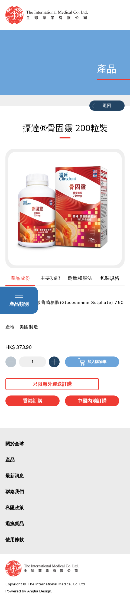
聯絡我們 (14, 492)
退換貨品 (14, 524)
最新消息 (14, 476)
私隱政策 (14, 508)
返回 (107, 106)
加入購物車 (96, 361)
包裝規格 (109, 278)
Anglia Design (39, 591)
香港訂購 (32, 401)
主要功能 (50, 278)
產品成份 (20, 278)
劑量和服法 (80, 278)
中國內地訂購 (92, 401)
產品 (10, 460)
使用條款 (14, 540)
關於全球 (14, 444)
